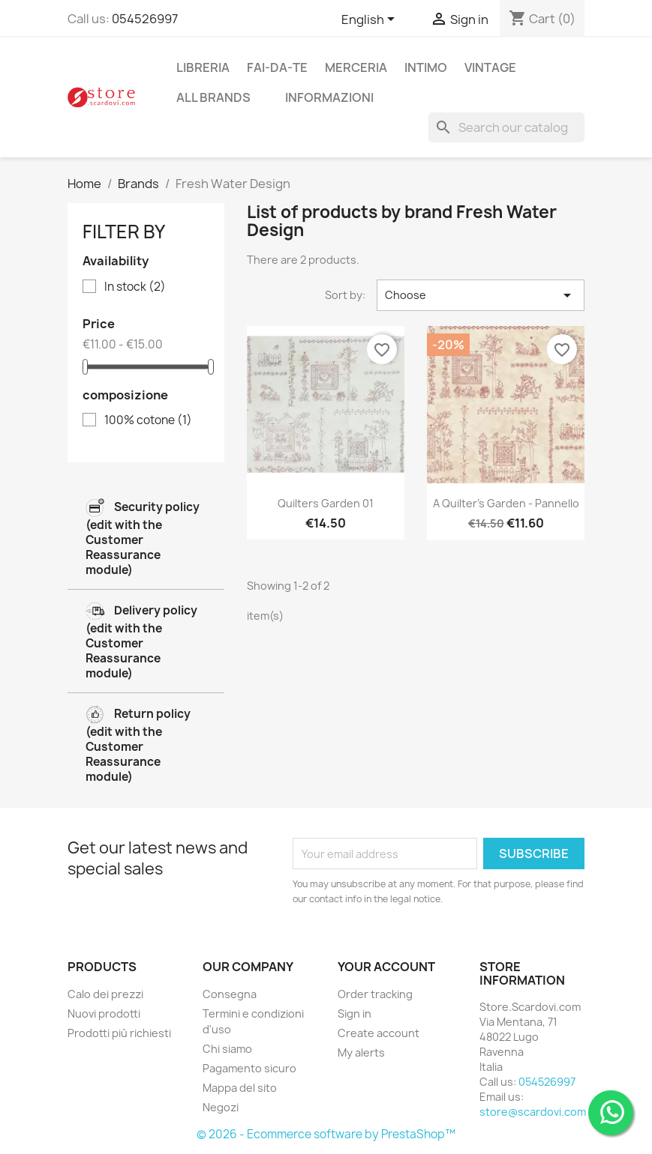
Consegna (230, 994)
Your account (386, 966)
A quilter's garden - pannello (506, 503)
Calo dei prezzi (105, 994)
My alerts (361, 1052)
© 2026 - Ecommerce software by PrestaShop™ (326, 1134)
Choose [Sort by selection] (480, 295)
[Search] (506, 127)
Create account (378, 1033)
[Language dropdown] (370, 20)
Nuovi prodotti (104, 1013)
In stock (135, 287)
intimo (425, 67)
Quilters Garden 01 (326, 503)
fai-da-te (277, 67)
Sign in (354, 1013)
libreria (203, 67)
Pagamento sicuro (249, 1068)
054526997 (145, 18)
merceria (356, 67)
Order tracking (375, 994)
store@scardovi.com (532, 1112)
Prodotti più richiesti (119, 1033)
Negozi (221, 1107)
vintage (490, 67)
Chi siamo (227, 1049)
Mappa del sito (240, 1088)
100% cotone (148, 420)
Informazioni (329, 97)
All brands (213, 97)
